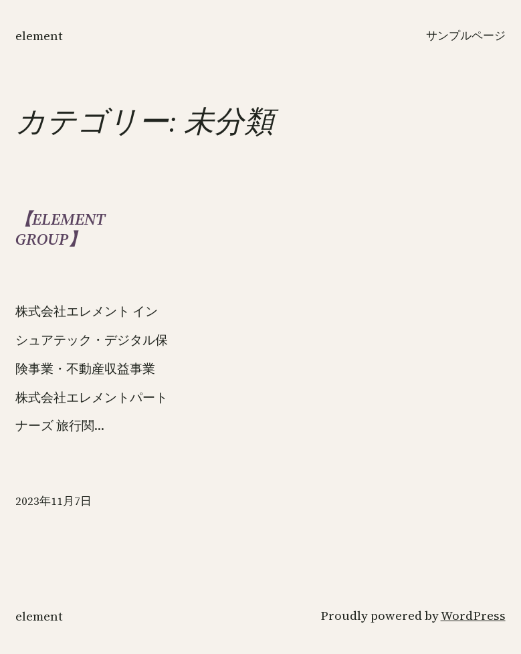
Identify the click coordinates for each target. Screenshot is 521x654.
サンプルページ (466, 35)
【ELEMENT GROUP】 (60, 229)
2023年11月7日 (53, 501)
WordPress (473, 615)
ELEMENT (39, 35)
